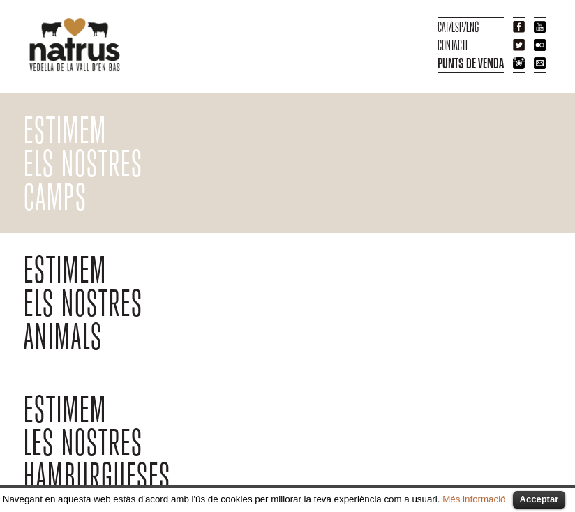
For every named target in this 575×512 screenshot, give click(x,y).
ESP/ (458, 27)
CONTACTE (453, 45)
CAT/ (444, 27)
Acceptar (539, 499)
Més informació (473, 499)
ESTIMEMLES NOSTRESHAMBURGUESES (97, 443)
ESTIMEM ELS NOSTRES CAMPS (83, 164)
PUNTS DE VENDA (471, 63)
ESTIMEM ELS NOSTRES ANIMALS (83, 304)
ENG (472, 27)
